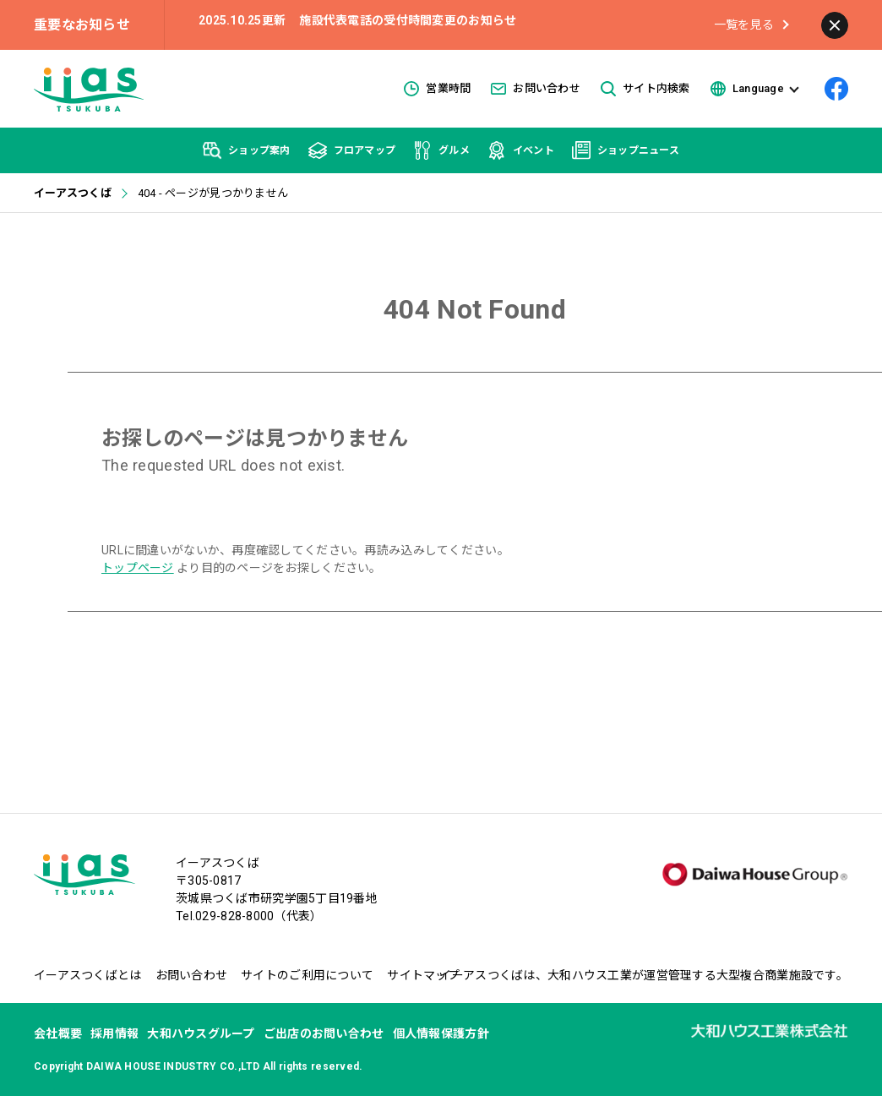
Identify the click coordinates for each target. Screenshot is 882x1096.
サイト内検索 (645, 89)
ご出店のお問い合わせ (324, 1033)
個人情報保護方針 (441, 1033)
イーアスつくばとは (88, 975)
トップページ (137, 568)
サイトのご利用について (307, 975)
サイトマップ (423, 975)
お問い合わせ (535, 88)
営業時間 (437, 88)
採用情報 (114, 1033)
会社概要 (58, 1033)
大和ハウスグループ (201, 1033)
